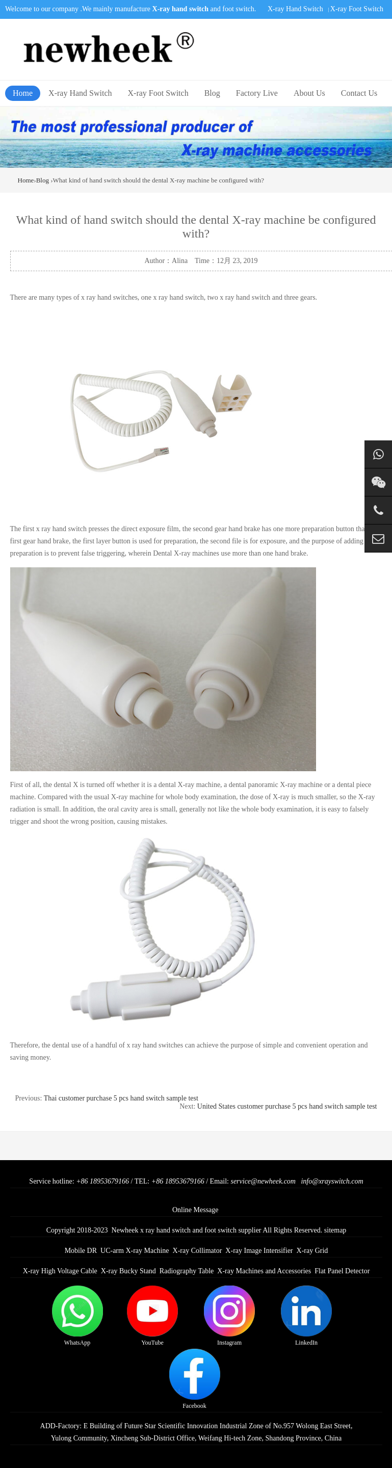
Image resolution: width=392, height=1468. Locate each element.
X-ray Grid (312, 1250)
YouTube (152, 1316)
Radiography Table (187, 1271)
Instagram (229, 1316)
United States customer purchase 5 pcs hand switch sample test (287, 1106)
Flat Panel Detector (342, 1271)
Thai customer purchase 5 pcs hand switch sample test (121, 1098)
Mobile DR (81, 1250)
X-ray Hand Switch (295, 9)
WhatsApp (77, 1316)
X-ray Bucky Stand (128, 1271)
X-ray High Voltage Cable (60, 1271)
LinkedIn (306, 1316)
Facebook (194, 1379)
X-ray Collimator (197, 1250)
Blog (212, 93)
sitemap (335, 1230)
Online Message (195, 1210)
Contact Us (359, 93)
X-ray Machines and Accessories (264, 1271)
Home (23, 93)
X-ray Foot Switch (356, 9)
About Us (309, 93)
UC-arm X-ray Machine (134, 1250)
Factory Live (257, 93)
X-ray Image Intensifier (259, 1250)
